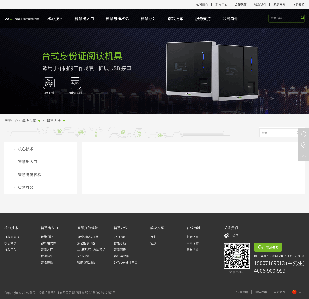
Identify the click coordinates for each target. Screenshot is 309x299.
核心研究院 (11, 236)
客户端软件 (48, 243)
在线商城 (193, 227)
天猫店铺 (193, 249)
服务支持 (299, 4)
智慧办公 (148, 18)
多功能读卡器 (86, 243)
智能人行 (47, 249)
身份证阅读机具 (87, 236)
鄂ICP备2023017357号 (100, 292)
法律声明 (242, 292)
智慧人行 (56, 120)
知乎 (235, 235)
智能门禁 (47, 236)
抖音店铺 (193, 236)
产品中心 (11, 120)
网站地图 (280, 292)
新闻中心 (221, 4)
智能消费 (120, 249)
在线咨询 (268, 247)
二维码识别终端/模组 (91, 249)
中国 (298, 292)
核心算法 (10, 243)
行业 (153, 236)
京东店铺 (193, 243)
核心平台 (10, 249)
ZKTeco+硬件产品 (126, 262)
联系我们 (260, 4)
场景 (153, 243)
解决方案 (279, 4)
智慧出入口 (84, 18)
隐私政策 (261, 292)
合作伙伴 (241, 4)
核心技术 (55, 18)
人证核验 (83, 256)
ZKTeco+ (120, 236)
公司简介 (202, 4)
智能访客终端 (86, 262)
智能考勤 (120, 243)
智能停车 (47, 256)
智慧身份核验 (117, 18)
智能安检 (47, 262)
